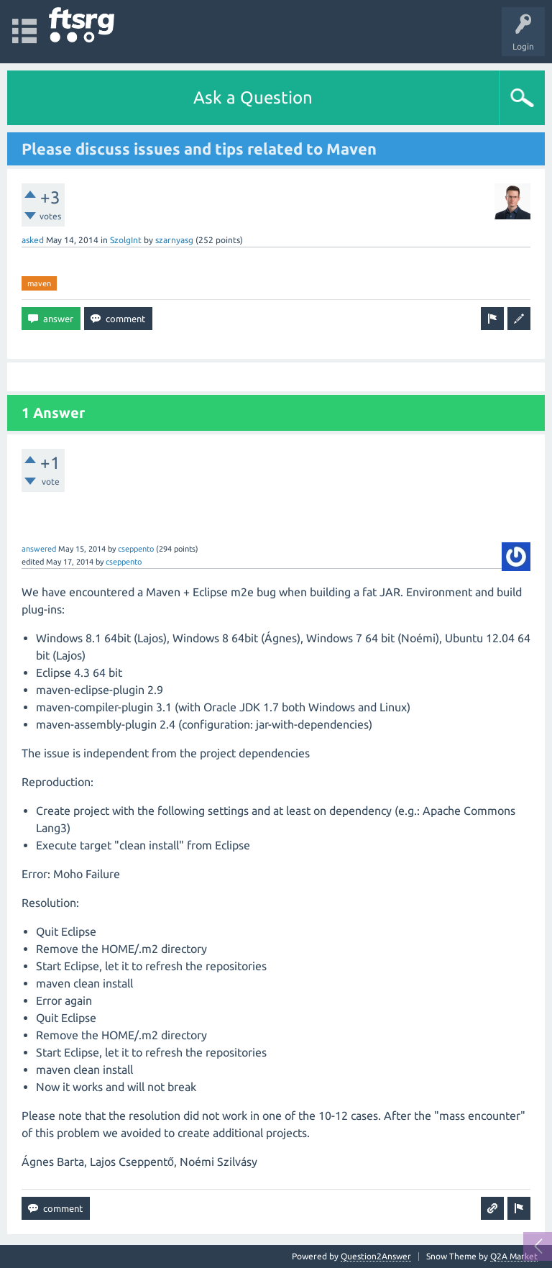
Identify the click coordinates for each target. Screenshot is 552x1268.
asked (33, 240)
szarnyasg (174, 240)
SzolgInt (126, 240)
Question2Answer (376, 1256)
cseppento (136, 548)
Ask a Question (253, 97)
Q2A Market (514, 1256)
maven (39, 283)
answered (39, 548)
